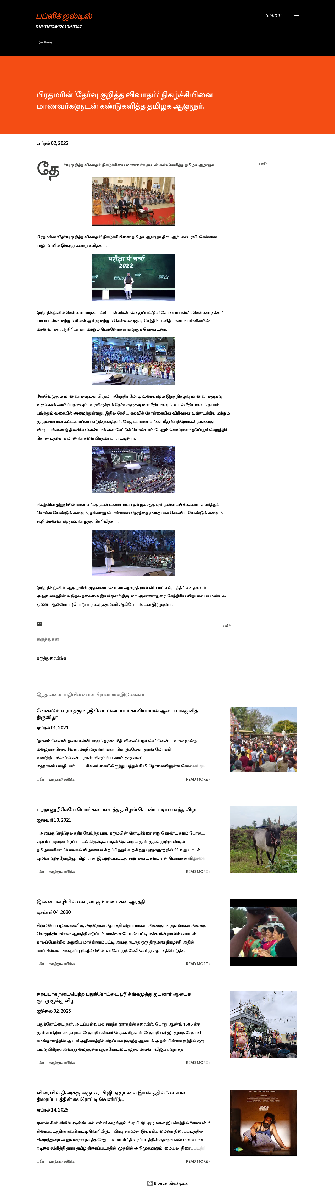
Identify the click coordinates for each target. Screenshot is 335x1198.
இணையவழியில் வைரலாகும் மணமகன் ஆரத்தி (91, 901)
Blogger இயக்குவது (167, 1183)
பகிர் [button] (262, 163)
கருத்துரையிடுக (51, 658)
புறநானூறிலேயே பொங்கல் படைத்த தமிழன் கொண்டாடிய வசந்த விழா (117, 809)
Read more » (198, 779)
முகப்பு (45, 41)
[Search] (274, 15)
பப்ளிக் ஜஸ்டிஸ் (64, 15)
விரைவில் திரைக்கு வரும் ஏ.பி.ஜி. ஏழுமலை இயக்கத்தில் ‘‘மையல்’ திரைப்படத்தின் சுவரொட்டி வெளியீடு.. (111, 1096)
